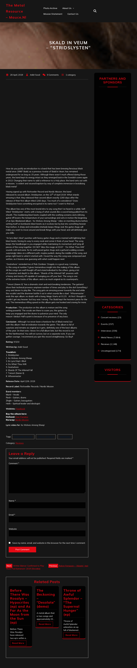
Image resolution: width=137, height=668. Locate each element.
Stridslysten (65, 436)
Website (13, 529)
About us (66, 8)
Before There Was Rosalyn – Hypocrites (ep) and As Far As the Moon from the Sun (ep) (20, 606)
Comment (14, 463)
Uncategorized (108, 350)
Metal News (107, 337)
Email (12, 515)
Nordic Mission (22, 420)
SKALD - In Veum (46, 436)
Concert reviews (109, 317)
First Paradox (21, 417)
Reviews (20, 443)
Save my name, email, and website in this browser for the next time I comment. (48, 543)
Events (104, 324)
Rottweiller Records (23, 436)
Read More (18, 643)
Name (12, 500)
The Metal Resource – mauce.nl (16, 11)
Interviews (106, 330)
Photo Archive (50, 8)
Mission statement (52, 14)
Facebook (20, 409)
